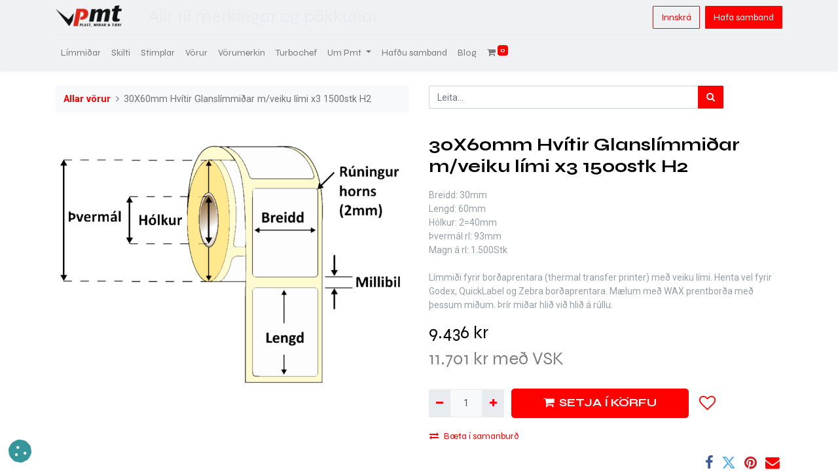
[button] (708, 403)
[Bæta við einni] (492, 403)
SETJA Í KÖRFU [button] (600, 403)
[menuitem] (81, 53)
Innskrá (676, 17)
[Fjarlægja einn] (439, 403)
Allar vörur (87, 99)
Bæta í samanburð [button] (474, 436)
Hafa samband (744, 17)
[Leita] (710, 97)
